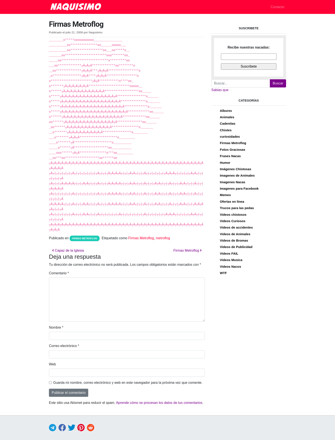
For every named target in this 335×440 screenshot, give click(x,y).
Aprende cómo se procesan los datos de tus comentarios (159, 403)
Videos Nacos (230, 266)
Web (52, 364)
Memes (225, 195)
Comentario (59, 273)
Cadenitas (227, 123)
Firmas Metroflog (84, 238)
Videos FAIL (229, 253)
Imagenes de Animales (237, 175)
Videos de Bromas (234, 240)
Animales (227, 117)
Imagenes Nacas (232, 182)
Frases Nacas (230, 156)
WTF (223, 273)
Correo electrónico (64, 346)
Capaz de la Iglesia (68, 250)
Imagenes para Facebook (239, 188)
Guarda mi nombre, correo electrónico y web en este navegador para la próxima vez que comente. (127, 382)
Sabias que (219, 90)
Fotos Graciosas (232, 149)
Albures (226, 110)
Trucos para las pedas (237, 208)
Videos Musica (231, 260)
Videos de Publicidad (236, 247)
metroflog (163, 238)
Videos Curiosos (232, 221)
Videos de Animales (235, 234)
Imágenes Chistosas (235, 169)
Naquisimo (95, 32)
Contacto (277, 7)
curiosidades (230, 136)
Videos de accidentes (236, 227)
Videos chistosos (233, 214)
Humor (225, 162)
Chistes (226, 130)
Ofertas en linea (232, 201)
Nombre (56, 327)
